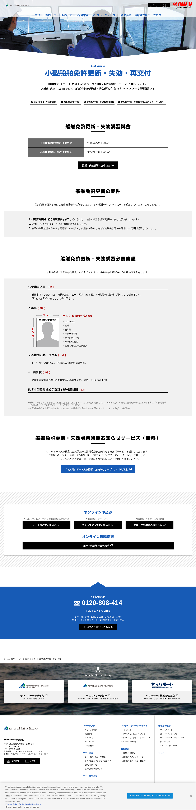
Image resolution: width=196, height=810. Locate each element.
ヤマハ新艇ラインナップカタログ (98, 775)
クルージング (165, 756)
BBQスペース (90, 756)
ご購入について (91, 779)
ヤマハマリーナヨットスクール (172, 752)
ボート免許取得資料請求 (96, 554)
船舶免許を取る (128, 767)
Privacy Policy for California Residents (23, 804)
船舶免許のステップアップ (133, 771)
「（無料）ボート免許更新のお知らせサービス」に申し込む (96, 473)
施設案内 (88, 748)
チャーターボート (129, 756)
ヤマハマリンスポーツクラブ (133, 748)
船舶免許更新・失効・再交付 (133, 775)
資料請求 (16, 779)
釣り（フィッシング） (169, 748)
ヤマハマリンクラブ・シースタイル (136, 752)
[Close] (191, 796)
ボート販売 (96, 771)
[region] (98, 796)
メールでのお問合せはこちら (96, 637)
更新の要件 (67, 102)
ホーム (6, 669)
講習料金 (35, 102)
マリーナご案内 (91, 744)
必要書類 (101, 102)
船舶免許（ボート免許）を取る (22, 669)
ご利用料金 (89, 760)
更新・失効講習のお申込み (96, 167)
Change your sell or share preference (22, 807)
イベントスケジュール (169, 760)
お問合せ (36, 779)
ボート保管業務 (78, 13)
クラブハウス (90, 752)
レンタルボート (128, 744)
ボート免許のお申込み (44, 531)
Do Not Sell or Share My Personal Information (150, 796)
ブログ (160, 13)
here (8, 795)
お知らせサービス (152, 102)
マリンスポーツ (166, 744)
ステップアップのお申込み (96, 531)
